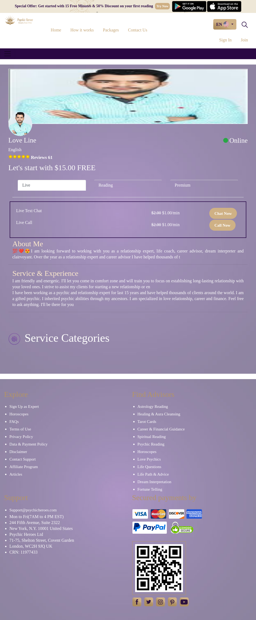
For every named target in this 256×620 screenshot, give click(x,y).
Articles (15, 474)
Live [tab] (26, 185)
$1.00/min (165, 213)
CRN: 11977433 (23, 552)
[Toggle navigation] (7, 53)
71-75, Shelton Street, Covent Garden (41, 540)
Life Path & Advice (153, 474)
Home (56, 30)
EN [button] (223, 24)
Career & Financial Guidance (161, 429)
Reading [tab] (106, 185)
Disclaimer (18, 452)
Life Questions (149, 467)
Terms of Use (20, 429)
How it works (82, 30)
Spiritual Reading (152, 436)
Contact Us (137, 30)
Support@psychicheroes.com (33, 510)
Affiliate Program (23, 467)
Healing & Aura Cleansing (159, 414)
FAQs (14, 421)
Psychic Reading (151, 444)
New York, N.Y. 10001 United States (41, 528)
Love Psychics (149, 459)
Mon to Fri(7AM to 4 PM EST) (36, 516)
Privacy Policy (21, 436)
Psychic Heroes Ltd (26, 534)
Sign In (225, 40)
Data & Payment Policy (28, 444)
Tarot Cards (147, 421)
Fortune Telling (150, 489)
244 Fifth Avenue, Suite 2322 (34, 522)
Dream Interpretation (154, 482)
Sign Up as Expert (24, 406)
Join (244, 40)
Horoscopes (18, 414)
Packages (111, 30)
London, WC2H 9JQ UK (30, 546)
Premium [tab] (182, 185)
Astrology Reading (153, 406)
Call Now (222, 225)
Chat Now (223, 213)
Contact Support (22, 459)
